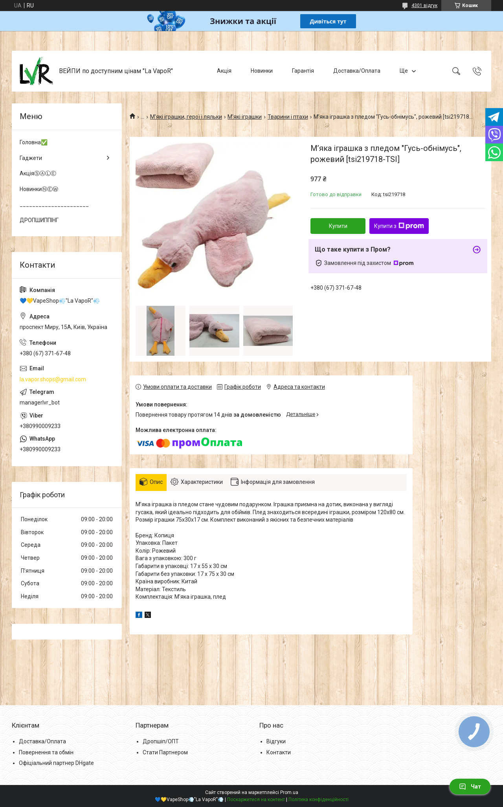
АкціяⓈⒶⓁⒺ (38, 173)
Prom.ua (289, 792)
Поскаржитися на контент (256, 799)
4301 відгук (424, 5)
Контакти (278, 752)
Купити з (399, 226)
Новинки (262, 71)
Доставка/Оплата (356, 71)
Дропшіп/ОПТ (161, 741)
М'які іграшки (245, 117)
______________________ (54, 204)
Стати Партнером (165, 752)
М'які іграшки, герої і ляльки (186, 117)
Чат (470, 786)
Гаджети (31, 158)
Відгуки (276, 741)
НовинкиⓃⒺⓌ (39, 189)
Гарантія (303, 71)
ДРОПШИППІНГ (39, 220)
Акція (224, 71)
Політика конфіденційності (318, 799)
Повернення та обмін (46, 752)
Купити (338, 226)
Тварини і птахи (288, 117)
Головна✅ (34, 142)
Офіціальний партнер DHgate (56, 763)
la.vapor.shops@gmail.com (53, 379)
